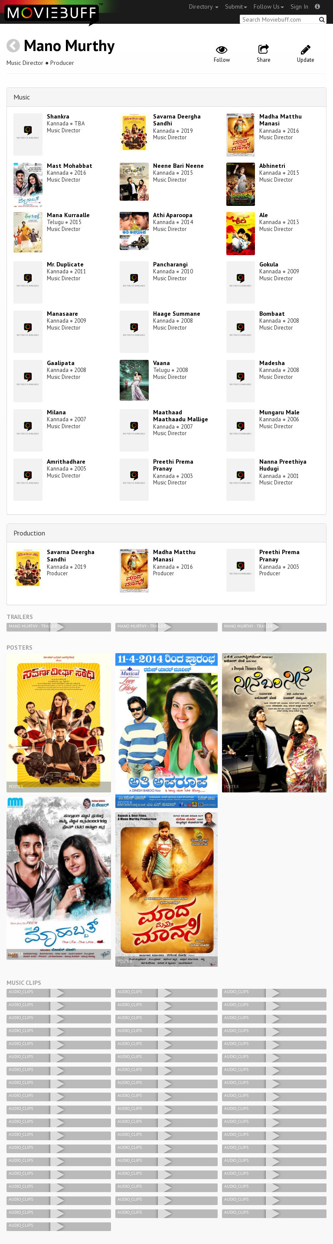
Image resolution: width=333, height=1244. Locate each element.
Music (21, 97)
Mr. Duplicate (65, 264)
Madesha (272, 363)
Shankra (58, 116)
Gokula (268, 264)
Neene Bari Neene (178, 166)
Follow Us (269, 6)
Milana (56, 412)
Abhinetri (272, 166)
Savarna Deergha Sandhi (177, 120)
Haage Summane (176, 313)
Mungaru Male (279, 412)
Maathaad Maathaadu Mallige (180, 415)
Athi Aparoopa (173, 215)
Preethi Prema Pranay (173, 465)
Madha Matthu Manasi (280, 120)
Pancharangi (170, 264)
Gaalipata (61, 363)
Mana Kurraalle (68, 215)
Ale (263, 215)
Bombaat (272, 313)
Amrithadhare (66, 461)
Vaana (161, 363)
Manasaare (62, 313)
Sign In (299, 6)
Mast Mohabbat (69, 166)
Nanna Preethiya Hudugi (283, 465)
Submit (236, 6)
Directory (204, 6)
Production (29, 533)
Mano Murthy (69, 45)
